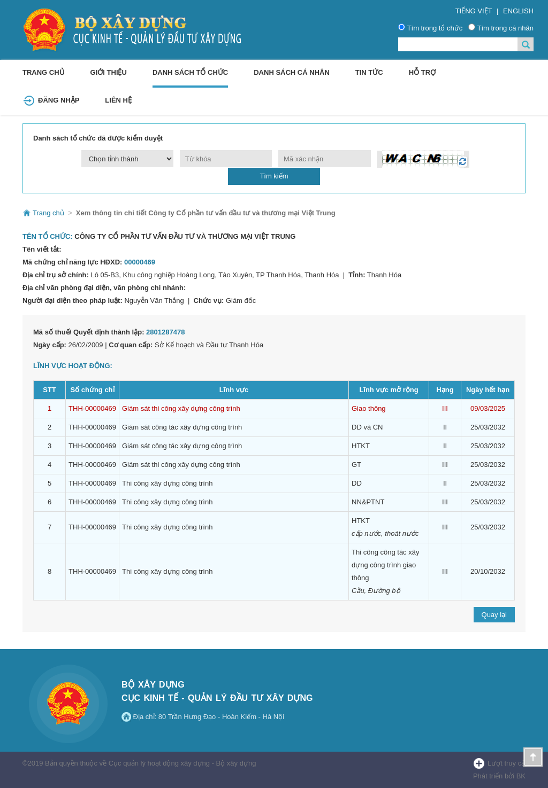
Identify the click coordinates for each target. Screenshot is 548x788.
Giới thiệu (108, 72)
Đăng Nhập (58, 100)
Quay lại (494, 615)
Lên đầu (533, 757)
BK (521, 776)
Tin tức (369, 72)
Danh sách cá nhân (292, 72)
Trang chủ (43, 72)
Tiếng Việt (473, 11)
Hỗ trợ (422, 72)
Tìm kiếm (274, 176)
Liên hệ (118, 100)
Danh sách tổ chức (190, 72)
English (518, 11)
